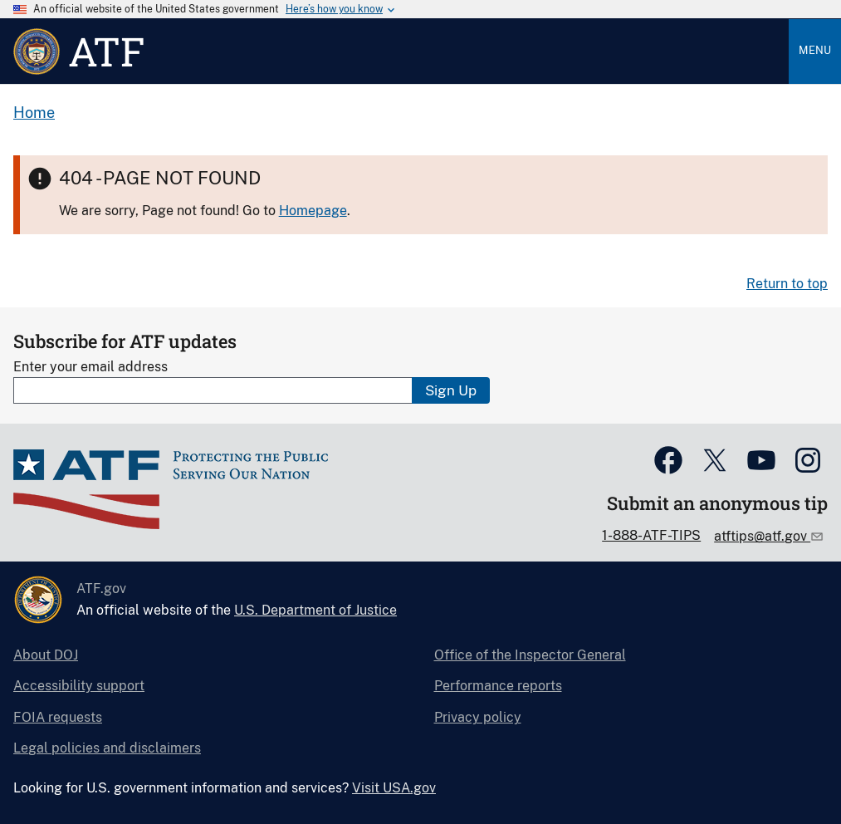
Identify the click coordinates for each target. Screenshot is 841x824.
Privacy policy (477, 717)
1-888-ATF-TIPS (651, 535)
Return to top (787, 284)
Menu (815, 50)
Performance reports (498, 686)
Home (34, 112)
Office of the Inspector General (530, 655)
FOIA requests (57, 717)
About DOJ (45, 655)
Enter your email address (90, 367)
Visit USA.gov (394, 788)
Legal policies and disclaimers (107, 748)
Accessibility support (78, 686)
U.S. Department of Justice (315, 610)
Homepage (313, 210)
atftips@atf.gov (762, 536)
